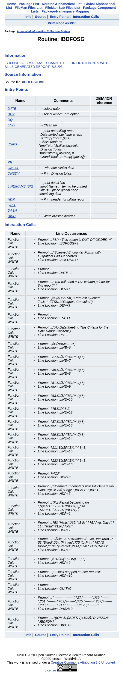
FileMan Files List (28, 7)
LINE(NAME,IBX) (20, 186)
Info (28, 17)
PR (10, 162)
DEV (11, 114)
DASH (12, 210)
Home (11, 4)
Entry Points (60, 17)
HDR (11, 199)
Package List (29, 4)
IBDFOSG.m (32, 82)
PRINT (13, 144)
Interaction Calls (86, 17)
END (11, 125)
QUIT (11, 205)
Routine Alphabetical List (62, 4)
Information (16, 55)
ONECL (13, 168)
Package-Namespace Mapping (65, 11)
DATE (12, 108)
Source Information (23, 74)
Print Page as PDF (62, 23)
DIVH (11, 216)
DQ (10, 120)
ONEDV (13, 173)
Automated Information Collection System (43, 31)
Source (40, 17)
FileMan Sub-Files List (62, 7)
